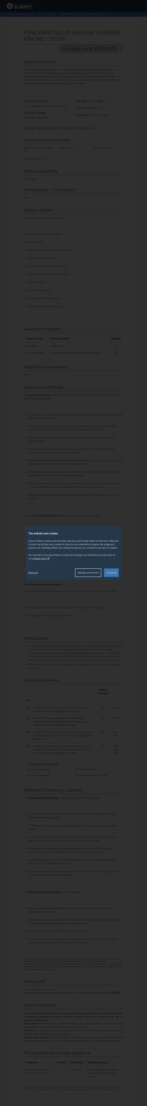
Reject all (32, 572)
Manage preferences (88, 572)
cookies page (41, 558)
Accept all (111, 572)
